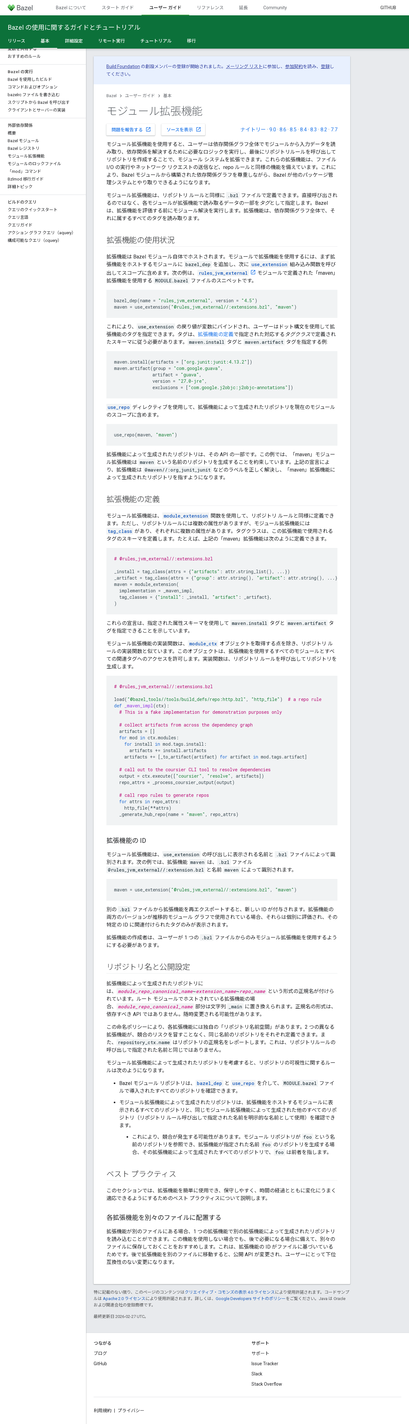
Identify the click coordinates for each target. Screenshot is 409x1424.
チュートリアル (156, 40)
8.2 (323, 130)
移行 (191, 40)
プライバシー (131, 1410)
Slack (256, 1373)
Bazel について (71, 7)
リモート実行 (111, 40)
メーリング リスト (244, 66)
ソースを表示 (183, 129)
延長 (243, 7)
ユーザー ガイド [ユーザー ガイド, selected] (165, 7)
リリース (16, 40)
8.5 (293, 130)
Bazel (111, 95)
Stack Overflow (266, 1384)
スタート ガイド (118, 7)
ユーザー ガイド (140, 95)
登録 (325, 66)
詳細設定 (74, 40)
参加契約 (294, 66)
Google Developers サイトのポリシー (251, 1298)
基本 (167, 95)
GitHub (388, 7)
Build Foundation (123, 66)
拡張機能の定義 (216, 334)
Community (275, 7)
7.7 (334, 130)
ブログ (100, 1353)
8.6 (283, 130)
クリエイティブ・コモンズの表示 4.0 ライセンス (230, 1292)
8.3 (313, 130)
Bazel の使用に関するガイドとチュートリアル (74, 27)
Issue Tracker (264, 1363)
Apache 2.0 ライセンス (124, 1298)
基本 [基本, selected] (45, 40)
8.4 (303, 130)
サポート (260, 1353)
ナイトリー (253, 130)
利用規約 (103, 1410)
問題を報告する (131, 129)
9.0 (272, 130)
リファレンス (210, 7)
